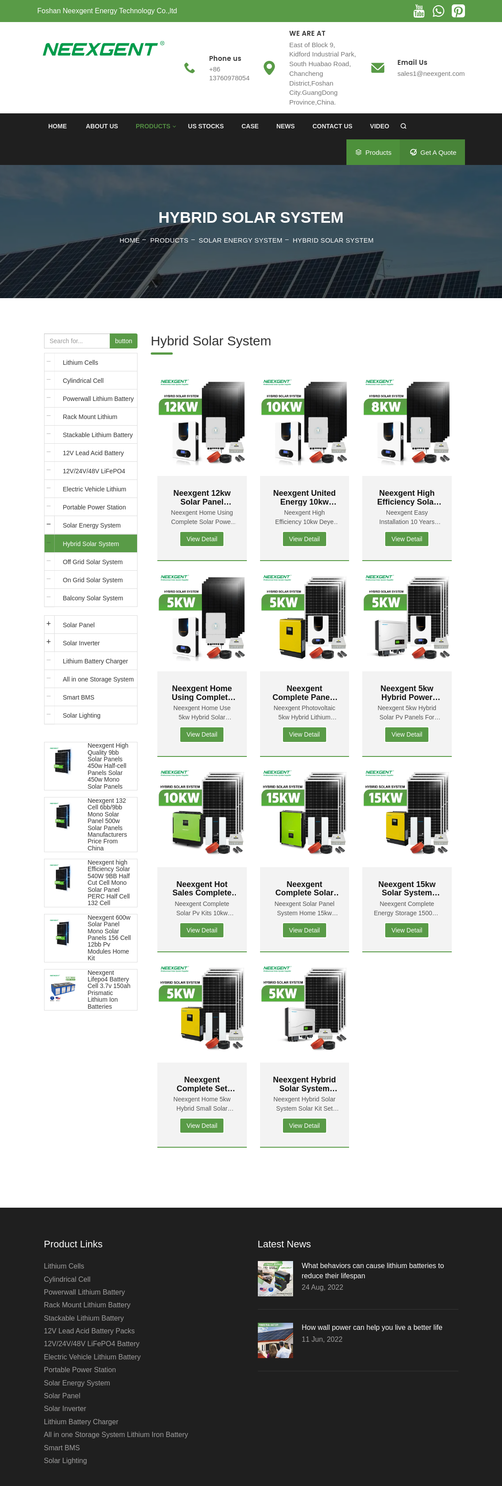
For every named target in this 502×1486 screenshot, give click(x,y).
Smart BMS (79, 697)
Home (57, 126)
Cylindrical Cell (83, 380)
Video (380, 126)
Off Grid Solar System (93, 561)
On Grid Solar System (93, 580)
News (285, 126)
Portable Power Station (94, 507)
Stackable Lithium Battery (98, 434)
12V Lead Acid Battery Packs (93, 455)
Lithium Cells (80, 362)
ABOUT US (102, 126)
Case (250, 126)
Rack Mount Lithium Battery (90, 419)
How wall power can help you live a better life (372, 1327)
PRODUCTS (153, 126)
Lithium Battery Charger (95, 661)
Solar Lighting (82, 715)
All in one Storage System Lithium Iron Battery (98, 682)
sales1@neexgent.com (431, 73)
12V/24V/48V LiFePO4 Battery (94, 474)
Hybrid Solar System (333, 240)
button (123, 340)
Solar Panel (79, 625)
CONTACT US (332, 126)
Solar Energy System (241, 240)
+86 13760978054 (229, 73)
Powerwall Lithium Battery (98, 398)
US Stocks (206, 126)
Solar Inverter (81, 643)
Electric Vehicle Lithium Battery (94, 492)
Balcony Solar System (93, 598)
